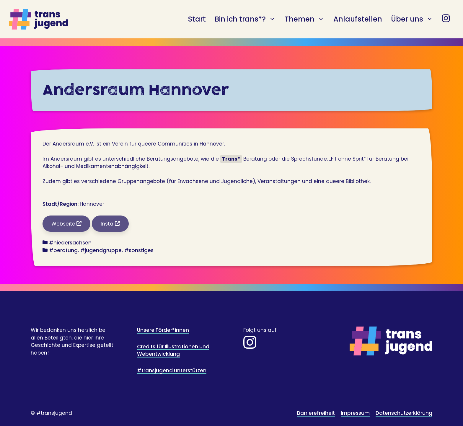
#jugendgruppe (101, 250)
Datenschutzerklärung (404, 413)
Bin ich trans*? (245, 19)
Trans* (231, 158)
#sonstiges (139, 250)
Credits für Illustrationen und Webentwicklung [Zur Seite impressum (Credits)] (173, 350)
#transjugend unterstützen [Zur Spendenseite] (171, 370)
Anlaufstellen (357, 19)
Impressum (355, 413)
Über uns (412, 19)
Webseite (63, 223)
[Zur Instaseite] (249, 346)
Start (197, 19)
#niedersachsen (70, 242)
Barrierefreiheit (316, 413)
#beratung (63, 250)
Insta (107, 223)
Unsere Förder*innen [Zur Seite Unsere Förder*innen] (163, 330)
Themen (305, 19)
